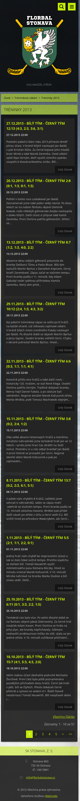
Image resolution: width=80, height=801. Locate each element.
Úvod (7, 98)
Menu (72, 6)
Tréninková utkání (25, 98)
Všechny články (64, 717)
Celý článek (65, 169)
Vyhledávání (61, 6)
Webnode (51, 796)
